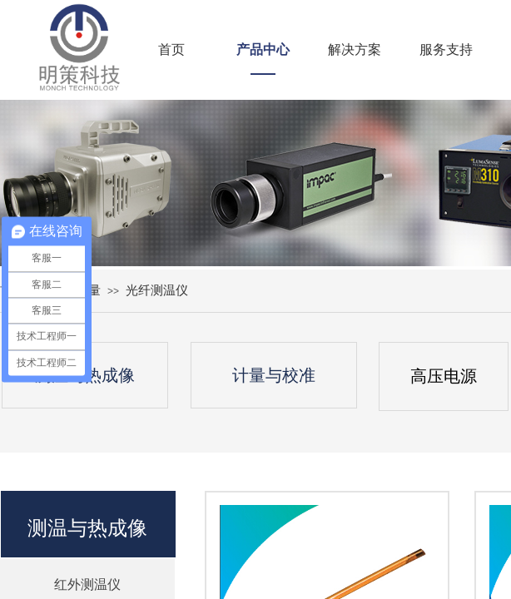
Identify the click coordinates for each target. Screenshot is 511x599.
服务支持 (446, 49)
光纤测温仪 (157, 290)
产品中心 (263, 49)
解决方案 (354, 49)
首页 (171, 49)
